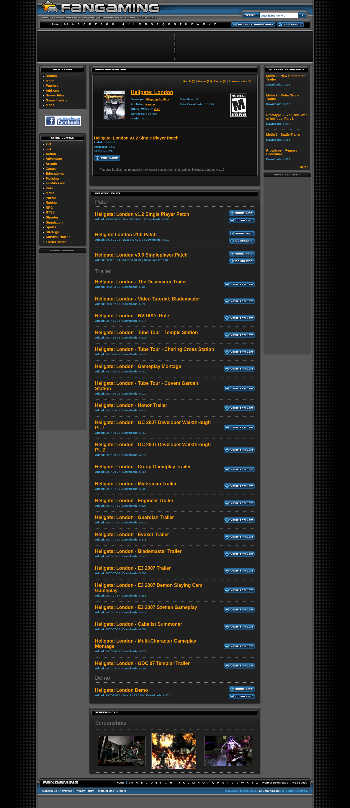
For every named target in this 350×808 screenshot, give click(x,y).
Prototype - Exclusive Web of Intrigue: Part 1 (287, 116)
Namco (150, 104)
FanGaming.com (268, 790)
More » (304, 166)
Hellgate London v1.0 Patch (126, 234)
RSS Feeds (299, 782)
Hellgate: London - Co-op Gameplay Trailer (143, 466)
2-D (48, 144)
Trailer (103, 271)
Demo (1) (220, 81)
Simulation (54, 222)
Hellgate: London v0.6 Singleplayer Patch (141, 254)
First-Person (55, 183)
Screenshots (111, 723)
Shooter (52, 217)
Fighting (52, 178)
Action (51, 154)
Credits (121, 790)
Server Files (55, 95)
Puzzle (51, 198)
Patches (52, 85)
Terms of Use (105, 790)
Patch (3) (189, 81)
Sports (51, 227)
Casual (51, 168)
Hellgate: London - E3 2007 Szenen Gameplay (146, 607)
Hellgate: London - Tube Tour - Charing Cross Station (154, 349)
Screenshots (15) (240, 81)
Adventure (54, 158)
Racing (51, 202)
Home (55, 24)
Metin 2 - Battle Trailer (283, 134)
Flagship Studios (157, 99)
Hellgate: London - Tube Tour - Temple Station (146, 332)
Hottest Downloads (275, 782)
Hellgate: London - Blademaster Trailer (138, 551)
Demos (51, 76)
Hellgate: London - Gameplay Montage (138, 366)
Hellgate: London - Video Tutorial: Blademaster (147, 298)
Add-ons (52, 90)
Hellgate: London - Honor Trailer (131, 405)
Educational (55, 173)
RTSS (50, 212)
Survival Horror (58, 237)
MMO (50, 193)
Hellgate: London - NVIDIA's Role (132, 315)
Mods (50, 81)
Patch (102, 202)
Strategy (52, 232)
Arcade (51, 163)
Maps (50, 105)
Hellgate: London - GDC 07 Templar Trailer (142, 663)
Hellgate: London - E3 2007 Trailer (133, 568)
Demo (102, 678)
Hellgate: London (152, 92)
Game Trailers (57, 100)
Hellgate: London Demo (121, 690)
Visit (157, 109)
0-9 (66, 24)
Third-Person (56, 242)
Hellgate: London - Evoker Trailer (132, 534)
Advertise (65, 790)
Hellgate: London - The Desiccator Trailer (141, 281)
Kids (49, 188)
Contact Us (49, 790)
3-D (48, 149)
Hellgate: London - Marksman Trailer (136, 483)
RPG (49, 207)
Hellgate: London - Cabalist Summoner (138, 624)
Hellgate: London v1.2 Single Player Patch (142, 214)
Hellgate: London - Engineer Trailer (134, 500)
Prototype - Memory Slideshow (281, 152)
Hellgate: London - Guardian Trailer (134, 517)
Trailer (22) (204, 81)
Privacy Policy (84, 790)
